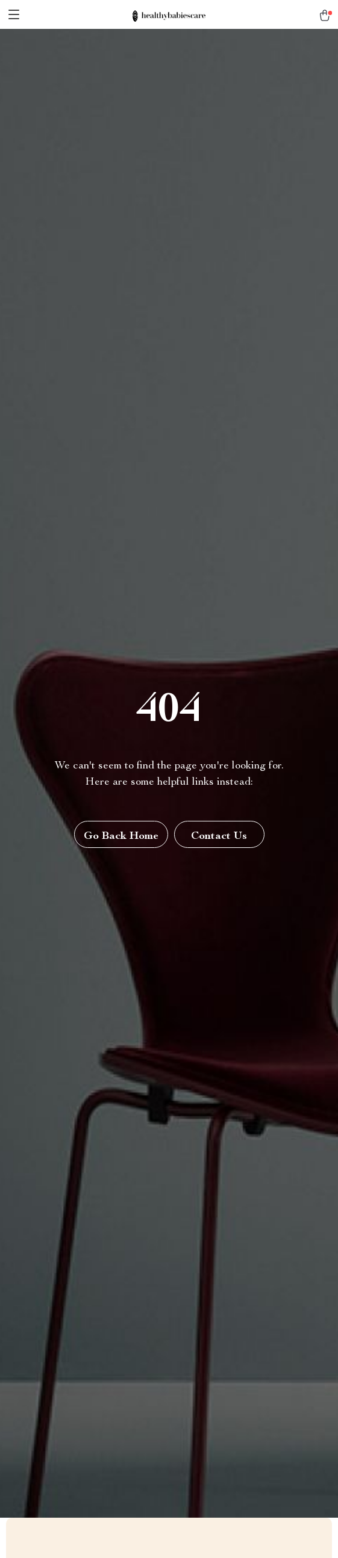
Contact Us (219, 836)
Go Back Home (121, 836)
